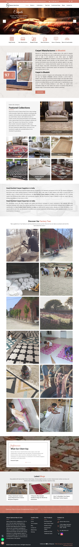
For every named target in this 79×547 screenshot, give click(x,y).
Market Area (34, 529)
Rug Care (47, 5)
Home (27, 5)
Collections (40, 5)
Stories (32, 5)
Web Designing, (59, 544)
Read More (40, 92)
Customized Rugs (55, 5)
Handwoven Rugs (48, 531)
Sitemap (33, 532)
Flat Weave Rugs (48, 521)
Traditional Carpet (48, 533)
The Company (34, 523)
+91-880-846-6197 (54, 1)
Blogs (63, 5)
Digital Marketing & (68, 544)
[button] (29, 462)
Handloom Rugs (48, 525)
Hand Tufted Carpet (48, 523)
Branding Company (68, 545)
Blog (32, 525)
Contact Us (69, 5)
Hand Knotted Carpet (47, 528)
